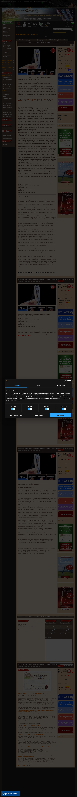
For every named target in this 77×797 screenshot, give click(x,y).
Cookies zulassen (60, 415)
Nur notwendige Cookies (16, 415)
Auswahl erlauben (38, 415)
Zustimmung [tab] (16, 385)
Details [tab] (38, 385)
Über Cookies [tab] (61, 385)
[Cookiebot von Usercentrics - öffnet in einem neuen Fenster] (64, 381)
